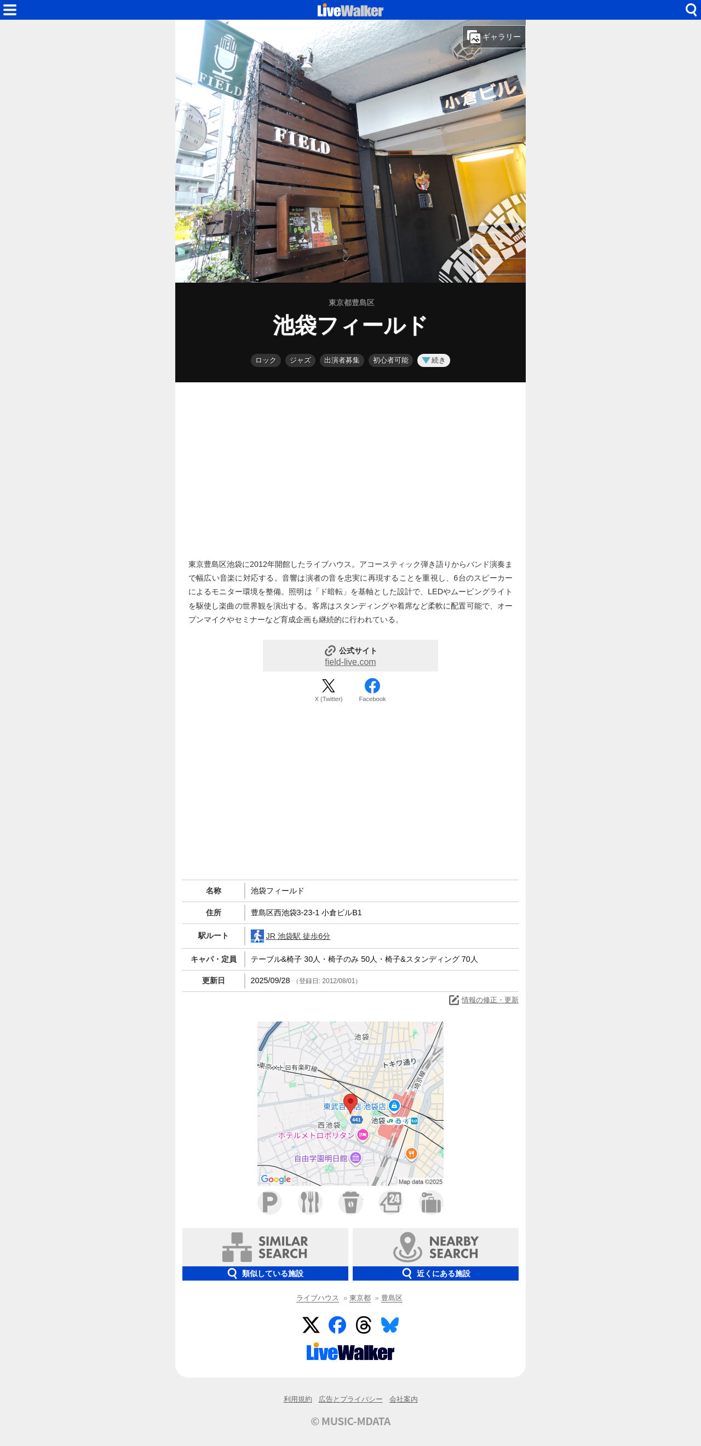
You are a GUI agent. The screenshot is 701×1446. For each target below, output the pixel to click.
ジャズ (300, 360)
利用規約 (298, 1399)
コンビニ (390, 1202)
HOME (350, 9)
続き (434, 360)
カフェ (350, 1202)
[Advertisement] (350, 467)
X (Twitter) (329, 699)
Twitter (311, 1325)
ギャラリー (494, 36)
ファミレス (310, 1202)
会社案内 (403, 1399)
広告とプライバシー (351, 1399)
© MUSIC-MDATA (350, 1420)
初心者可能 (391, 360)
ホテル (431, 1202)
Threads (363, 1325)
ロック (266, 360)
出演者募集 (342, 360)
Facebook (372, 699)
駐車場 (269, 1202)
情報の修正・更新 (483, 1000)
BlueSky (390, 1325)
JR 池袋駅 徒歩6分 (291, 936)
